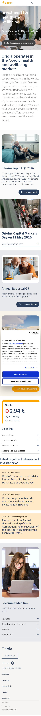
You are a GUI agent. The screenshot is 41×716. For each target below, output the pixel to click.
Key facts (6, 618)
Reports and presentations (14, 624)
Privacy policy (6, 706)
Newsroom (7, 629)
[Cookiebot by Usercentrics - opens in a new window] (29, 333)
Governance (7, 634)
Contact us (10, 656)
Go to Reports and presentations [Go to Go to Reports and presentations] (18, 43)
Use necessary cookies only (20, 381)
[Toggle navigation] (38, 3)
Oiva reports (5, 702)
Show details (30, 368)
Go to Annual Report (28, 304)
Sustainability (7, 686)
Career (4, 692)
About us (5, 674)
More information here (12, 244)
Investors (5, 680)
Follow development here (26, 389)
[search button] (31, 3)
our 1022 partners (16, 343)
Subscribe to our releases (13, 451)
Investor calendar (10, 440)
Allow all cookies (20, 374)
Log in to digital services (11, 668)
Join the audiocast (29, 192)
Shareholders (8, 435)
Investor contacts (10, 445)
